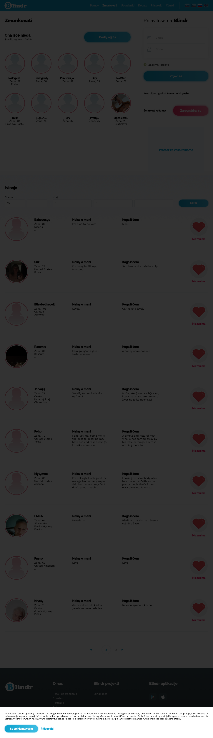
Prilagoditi (47, 728)
